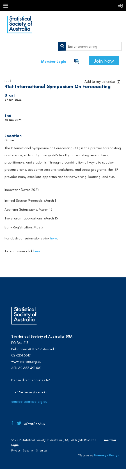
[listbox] (102, 81)
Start (10, 95)
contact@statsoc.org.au (29, 402)
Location (13, 135)
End (8, 115)
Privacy (16, 450)
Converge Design (106, 455)
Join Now (104, 61)
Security (28, 450)
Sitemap (41, 450)
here (53, 238)
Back (8, 81)
